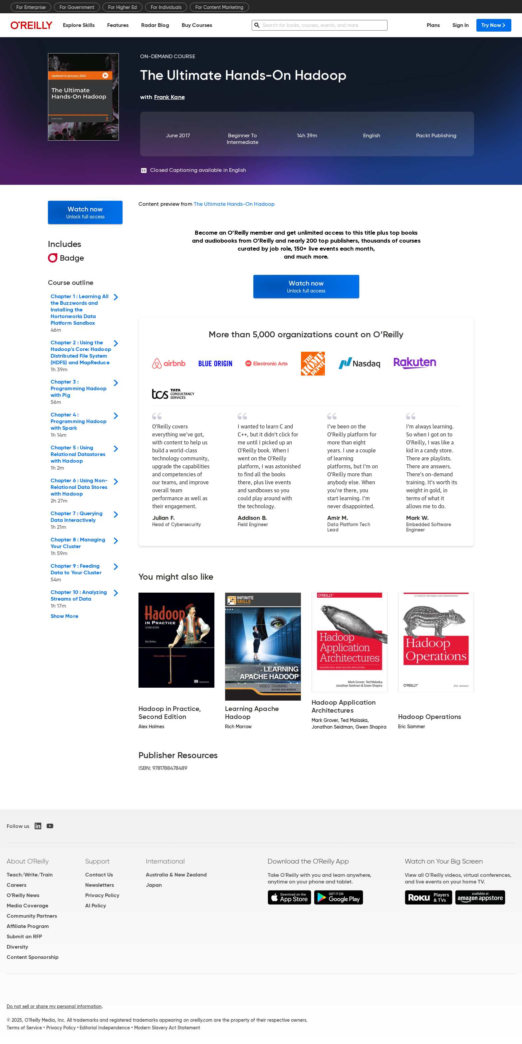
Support (97, 861)
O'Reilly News (23, 895)
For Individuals (166, 7)
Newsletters (99, 884)
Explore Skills (79, 25)
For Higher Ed (122, 7)
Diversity (17, 946)
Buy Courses (197, 25)
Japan (154, 884)
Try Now (493, 25)
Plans (433, 25)
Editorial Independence (105, 1028)
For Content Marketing (219, 7)
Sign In (460, 25)
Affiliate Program (28, 926)
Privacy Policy (102, 895)
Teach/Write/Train (30, 874)
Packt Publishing (436, 135)
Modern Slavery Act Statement (167, 1028)
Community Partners (32, 915)
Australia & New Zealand (176, 874)
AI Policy (95, 905)
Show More (64, 616)
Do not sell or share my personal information (54, 1006)
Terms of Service (24, 1028)
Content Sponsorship (33, 957)
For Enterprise (31, 7)
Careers (16, 884)
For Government (77, 7)
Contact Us (99, 874)
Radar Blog (155, 25)
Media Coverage (27, 905)
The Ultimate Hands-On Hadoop (234, 204)
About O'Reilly (28, 861)
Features (118, 25)
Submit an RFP (24, 936)
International (165, 861)
